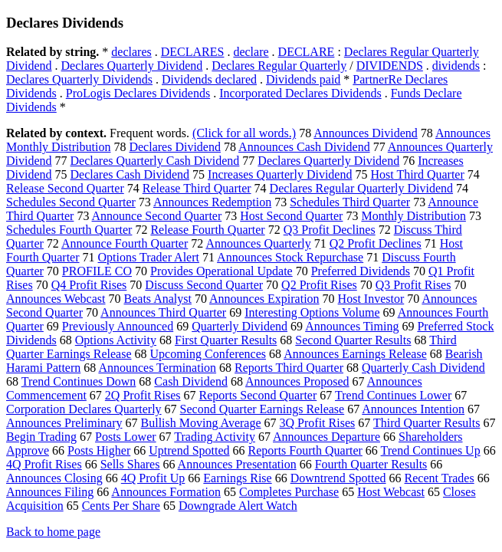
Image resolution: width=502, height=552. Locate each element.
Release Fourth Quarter (207, 229)
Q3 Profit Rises (413, 284)
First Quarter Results (226, 340)
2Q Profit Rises (143, 395)
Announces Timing (352, 326)
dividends (456, 65)
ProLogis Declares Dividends (138, 93)
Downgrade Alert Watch (238, 505)
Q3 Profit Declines (330, 229)
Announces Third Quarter (163, 312)
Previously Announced (117, 326)
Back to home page (53, 531)
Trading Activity (214, 436)
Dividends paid (303, 79)
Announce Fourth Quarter (124, 243)
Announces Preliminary (64, 422)
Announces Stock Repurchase (290, 257)
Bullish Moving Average (201, 422)
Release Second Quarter (65, 188)
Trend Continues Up (431, 450)
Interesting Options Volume (311, 312)
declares (131, 51)
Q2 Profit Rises (319, 284)
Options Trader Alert (148, 257)
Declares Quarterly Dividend (132, 65)
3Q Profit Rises (318, 422)
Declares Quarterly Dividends (79, 79)
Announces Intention (413, 409)
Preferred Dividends (360, 271)
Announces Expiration (264, 298)
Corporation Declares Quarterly (84, 409)
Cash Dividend (191, 381)
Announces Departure (326, 436)
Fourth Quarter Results (371, 464)
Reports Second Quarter (258, 395)
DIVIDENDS (389, 65)
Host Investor (371, 298)
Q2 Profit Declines (376, 243)
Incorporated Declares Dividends (300, 93)
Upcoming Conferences (207, 353)
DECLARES (193, 51)
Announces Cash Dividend (304, 146)
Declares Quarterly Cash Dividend (155, 160)
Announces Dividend (365, 133)
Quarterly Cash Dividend (423, 367)
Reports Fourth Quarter (305, 450)
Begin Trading (41, 436)
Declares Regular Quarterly (279, 65)
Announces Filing (50, 491)
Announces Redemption (212, 202)
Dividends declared (209, 79)
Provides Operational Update (221, 271)
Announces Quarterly (257, 243)
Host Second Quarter (291, 215)
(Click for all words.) (244, 133)
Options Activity (115, 340)
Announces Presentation (237, 464)
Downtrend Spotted (338, 478)
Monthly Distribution (413, 215)
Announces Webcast (56, 298)
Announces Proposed (297, 381)
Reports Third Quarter (289, 367)
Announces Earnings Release (355, 353)
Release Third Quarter (197, 188)
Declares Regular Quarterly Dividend (361, 188)
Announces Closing (54, 478)
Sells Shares (130, 464)
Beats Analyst (158, 298)
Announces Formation (166, 491)
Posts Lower (125, 436)
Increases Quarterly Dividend (280, 174)
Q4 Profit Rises (89, 284)
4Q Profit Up (153, 478)
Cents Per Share (121, 505)
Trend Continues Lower (393, 395)
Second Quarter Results (353, 340)
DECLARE (306, 51)
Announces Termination (157, 367)
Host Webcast (391, 491)
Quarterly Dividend (239, 326)
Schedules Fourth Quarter (69, 229)
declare (250, 51)
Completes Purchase (289, 491)
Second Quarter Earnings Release (262, 409)
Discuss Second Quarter (204, 284)
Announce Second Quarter (157, 215)
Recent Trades (439, 478)
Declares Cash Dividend (130, 174)
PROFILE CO (97, 271)
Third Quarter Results (427, 422)
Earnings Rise (237, 478)
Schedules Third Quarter (350, 202)
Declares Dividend (175, 146)
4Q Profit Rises (44, 464)
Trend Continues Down (78, 381)
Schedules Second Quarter (71, 202)
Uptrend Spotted (189, 450)
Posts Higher (98, 450)
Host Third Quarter (417, 174)
